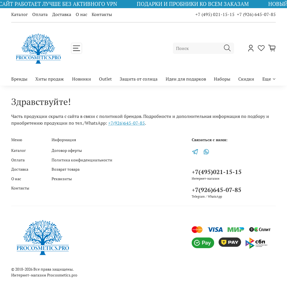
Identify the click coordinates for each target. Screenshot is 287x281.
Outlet (105, 79)
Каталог (19, 14)
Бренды (19, 79)
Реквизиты (62, 178)
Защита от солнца (139, 79)
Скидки (246, 79)
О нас (81, 14)
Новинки (81, 79)
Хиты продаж (49, 79)
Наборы (222, 79)
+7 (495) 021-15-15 (215, 14)
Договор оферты (67, 150)
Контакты (102, 14)
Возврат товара (66, 169)
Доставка (61, 14)
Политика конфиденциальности (82, 160)
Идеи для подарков (186, 79)
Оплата (40, 14)
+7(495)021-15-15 (217, 172)
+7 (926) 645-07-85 (256, 14)
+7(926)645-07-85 (126, 123)
